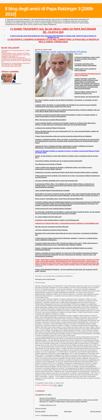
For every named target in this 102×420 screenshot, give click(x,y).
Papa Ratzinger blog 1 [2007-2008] (11, 66)
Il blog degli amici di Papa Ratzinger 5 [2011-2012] (15, 54)
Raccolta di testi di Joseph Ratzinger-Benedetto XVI (16, 59)
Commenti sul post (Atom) (49, 415)
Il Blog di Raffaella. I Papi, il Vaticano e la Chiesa (15, 53)
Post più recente (40, 411)
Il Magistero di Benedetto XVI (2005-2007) (13, 57)
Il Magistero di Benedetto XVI (9, 56)
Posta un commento (40, 408)
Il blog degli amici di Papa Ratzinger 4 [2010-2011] (15, 63)
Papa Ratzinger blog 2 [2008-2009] (11, 64)
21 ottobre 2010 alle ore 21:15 (48, 405)
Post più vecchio (95, 411)
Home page (67, 411)
